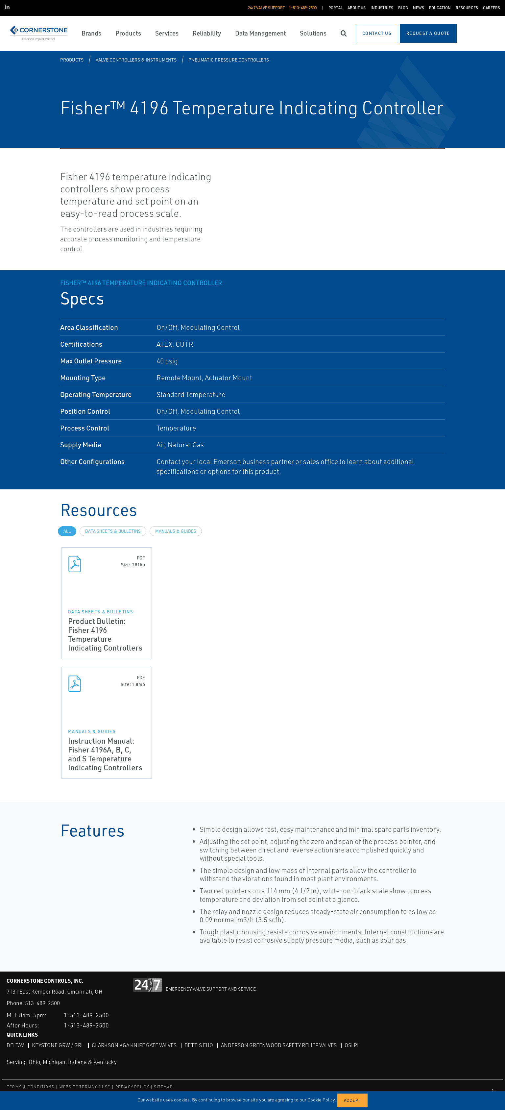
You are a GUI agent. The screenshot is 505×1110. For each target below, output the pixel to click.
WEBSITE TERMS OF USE (85, 1086)
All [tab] (67, 531)
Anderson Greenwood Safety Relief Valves (279, 1045)
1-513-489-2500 (86, 1015)
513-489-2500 (42, 1002)
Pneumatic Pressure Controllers (228, 59)
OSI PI (352, 1045)
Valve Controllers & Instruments (136, 59)
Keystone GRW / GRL (58, 1045)
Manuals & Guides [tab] (175, 531)
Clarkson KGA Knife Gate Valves (134, 1045)
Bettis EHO (198, 1045)
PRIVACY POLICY (132, 1086)
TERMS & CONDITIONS (31, 1086)
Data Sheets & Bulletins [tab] (113, 531)
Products (72, 59)
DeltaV (15, 1045)
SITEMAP (163, 1086)
